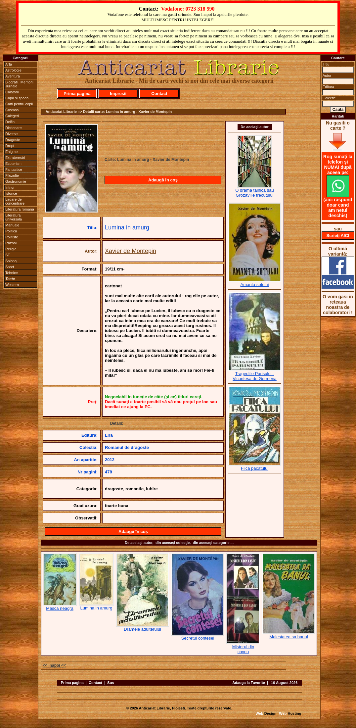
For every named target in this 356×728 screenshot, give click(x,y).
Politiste (11, 237)
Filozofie (12, 175)
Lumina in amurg (127, 227)
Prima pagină (77, 93)
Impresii (118, 93)
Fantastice (13, 169)
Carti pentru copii (19, 104)
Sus (110, 683)
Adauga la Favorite (248, 683)
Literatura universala (13, 217)
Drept (9, 146)
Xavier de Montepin (130, 251)
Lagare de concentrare (14, 201)
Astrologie (13, 70)
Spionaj (11, 261)
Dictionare (13, 128)
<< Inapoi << (54, 665)
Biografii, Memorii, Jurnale (19, 84)
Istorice (11, 193)
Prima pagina (72, 683)
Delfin (10, 122)
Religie (11, 249)
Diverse (11, 134)
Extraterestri (15, 158)
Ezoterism (13, 164)
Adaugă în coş (163, 179)
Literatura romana (19, 209)
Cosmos (12, 110)
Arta (8, 64)
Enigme (11, 152)
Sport (9, 267)
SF (7, 255)
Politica (11, 231)
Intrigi (9, 187)
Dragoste (12, 140)
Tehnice (11, 273)
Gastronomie (15, 181)
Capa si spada (16, 98)
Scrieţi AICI (338, 235)
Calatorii (12, 92)
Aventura (12, 76)
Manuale (12, 225)
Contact (159, 93)
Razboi (11, 243)
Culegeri (12, 116)
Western (12, 285)
